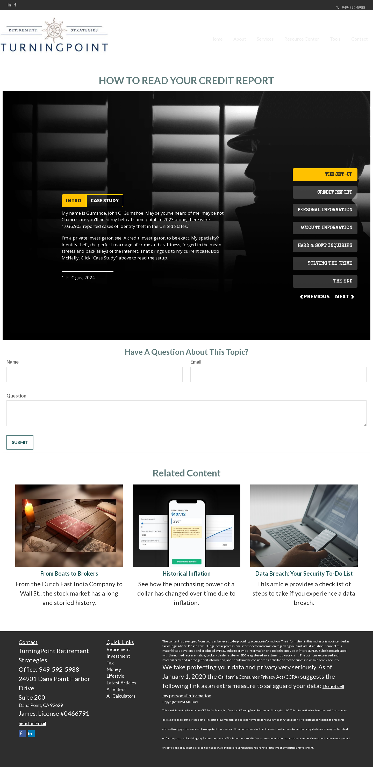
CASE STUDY (105, 200)
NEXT (344, 296)
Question (16, 396)
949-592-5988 (350, 7)
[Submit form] (19, 442)
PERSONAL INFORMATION (325, 210)
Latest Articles (121, 682)
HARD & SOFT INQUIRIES (325, 246)
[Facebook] (15, 5)
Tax (110, 662)
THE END (342, 281)
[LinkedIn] (9, 5)
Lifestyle (115, 676)
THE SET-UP (338, 174)
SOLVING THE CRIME (329, 263)
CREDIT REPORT (334, 192)
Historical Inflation (186, 573)
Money (113, 669)
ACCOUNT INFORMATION (326, 228)
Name (12, 362)
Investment (118, 656)
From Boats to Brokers (69, 573)
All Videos (116, 689)
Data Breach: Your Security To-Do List (304, 573)
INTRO (73, 200)
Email (196, 362)
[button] (229, 39)
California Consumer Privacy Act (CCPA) (258, 677)
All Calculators (120, 696)
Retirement (118, 649)
